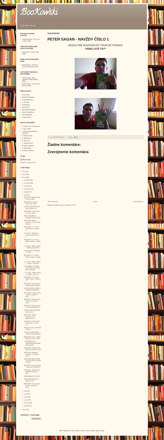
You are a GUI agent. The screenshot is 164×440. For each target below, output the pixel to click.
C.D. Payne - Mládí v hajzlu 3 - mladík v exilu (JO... (32, 262)
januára (26, 406)
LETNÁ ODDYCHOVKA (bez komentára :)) (32, 207)
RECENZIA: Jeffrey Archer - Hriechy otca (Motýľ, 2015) (32, 301)
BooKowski (38, 12)
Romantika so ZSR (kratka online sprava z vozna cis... (32, 323)
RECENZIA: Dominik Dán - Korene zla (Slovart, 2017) (32, 348)
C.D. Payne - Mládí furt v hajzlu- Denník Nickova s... (32, 235)
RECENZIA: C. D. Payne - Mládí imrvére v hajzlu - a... (32, 228)
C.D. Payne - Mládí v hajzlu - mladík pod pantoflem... (32, 247)
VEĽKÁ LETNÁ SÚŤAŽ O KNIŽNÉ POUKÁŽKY (32, 289)
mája (26, 394)
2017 (24, 177)
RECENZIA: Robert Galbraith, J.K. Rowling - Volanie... (32, 222)
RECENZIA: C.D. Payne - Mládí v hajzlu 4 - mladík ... (32, 257)
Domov (95, 201)
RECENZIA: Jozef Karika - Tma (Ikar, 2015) (32, 212)
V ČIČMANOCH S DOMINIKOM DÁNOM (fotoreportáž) (32, 343)
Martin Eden (26, 159)
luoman (87, 430)
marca (26, 400)
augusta (26, 192)
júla (25, 195)
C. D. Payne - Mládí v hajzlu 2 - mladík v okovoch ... (32, 273)
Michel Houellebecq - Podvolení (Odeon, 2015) (32, 216)
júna (25, 391)
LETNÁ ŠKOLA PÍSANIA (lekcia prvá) (32, 311)
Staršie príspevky (138, 201)
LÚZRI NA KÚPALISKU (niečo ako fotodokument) (32, 333)
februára (26, 403)
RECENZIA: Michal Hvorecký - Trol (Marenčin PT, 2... (30, 316)
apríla (26, 397)
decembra (27, 180)
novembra (27, 183)
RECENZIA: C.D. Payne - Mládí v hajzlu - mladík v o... (32, 279)
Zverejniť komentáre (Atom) (67, 205)
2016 (24, 409)
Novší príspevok (53, 201)
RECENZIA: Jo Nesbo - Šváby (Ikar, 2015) (31, 203)
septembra (27, 189)
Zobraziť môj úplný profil (27, 162)
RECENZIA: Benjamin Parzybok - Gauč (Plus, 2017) (31, 354)
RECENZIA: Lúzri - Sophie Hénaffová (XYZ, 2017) (32, 337)
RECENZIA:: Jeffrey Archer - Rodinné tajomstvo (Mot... (32, 294)
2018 (24, 174)
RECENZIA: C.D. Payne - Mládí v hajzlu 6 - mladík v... (32, 241)
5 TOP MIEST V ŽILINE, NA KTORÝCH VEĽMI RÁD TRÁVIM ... (32, 268)
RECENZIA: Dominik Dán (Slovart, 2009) (32, 198)
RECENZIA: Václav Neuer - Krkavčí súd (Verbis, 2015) (32, 385)
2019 (24, 171)
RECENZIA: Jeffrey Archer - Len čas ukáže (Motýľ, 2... (32, 306)
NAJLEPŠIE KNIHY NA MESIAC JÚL (31, 380)
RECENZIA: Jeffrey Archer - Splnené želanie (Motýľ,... (32, 284)
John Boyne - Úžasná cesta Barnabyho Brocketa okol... (32, 371)
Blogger (102, 430)
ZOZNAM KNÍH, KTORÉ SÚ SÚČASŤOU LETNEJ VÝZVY (32, 360)
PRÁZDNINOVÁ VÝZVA (32, 376)
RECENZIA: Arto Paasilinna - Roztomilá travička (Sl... (32, 366)
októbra (26, 186)
